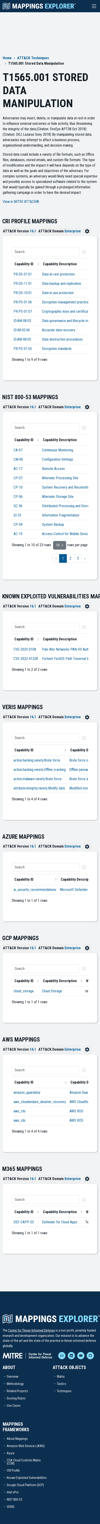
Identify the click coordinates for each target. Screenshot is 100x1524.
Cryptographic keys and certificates (67, 311)
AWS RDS (76, 1111)
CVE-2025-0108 (25, 649)
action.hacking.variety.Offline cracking (40, 769)
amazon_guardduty (27, 1092)
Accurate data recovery (58, 330)
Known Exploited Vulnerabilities (27, 1477)
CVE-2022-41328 (26, 658)
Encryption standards (57, 349)
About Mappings (17, 1438)
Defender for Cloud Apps (59, 1222)
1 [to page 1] (63, 558)
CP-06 (18, 496)
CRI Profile (13, 1470)
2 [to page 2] (70, 558)
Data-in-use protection (58, 293)
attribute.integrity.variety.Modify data (39, 788)
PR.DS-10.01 (23, 293)
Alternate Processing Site (60, 478)
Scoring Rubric (16, 1398)
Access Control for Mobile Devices (66, 534)
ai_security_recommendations (35, 889)
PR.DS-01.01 (23, 274)
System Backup (53, 524)
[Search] (45, 252)
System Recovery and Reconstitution (68, 487)
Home (7, 58)
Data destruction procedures (62, 339)
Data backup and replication (61, 283)
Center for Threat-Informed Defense (31, 1330)
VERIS (10, 1506)
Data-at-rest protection (58, 274)
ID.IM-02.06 (22, 330)
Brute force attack (82, 779)
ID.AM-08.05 (22, 339)
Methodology (15, 1383)
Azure (10, 1453)
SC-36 (18, 506)
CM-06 (18, 459)
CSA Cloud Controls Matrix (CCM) (24, 1462)
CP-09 (18, 524)
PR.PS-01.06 (23, 302)
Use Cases (14, 1405)
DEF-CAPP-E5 (24, 1222)
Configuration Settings (57, 459)
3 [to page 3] (78, 558)
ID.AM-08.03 (22, 321)
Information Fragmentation (60, 515)
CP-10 (18, 487)
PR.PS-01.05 (23, 349)
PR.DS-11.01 (23, 283)
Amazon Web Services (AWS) (26, 1446)
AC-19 (18, 534)
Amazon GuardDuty (83, 1092)
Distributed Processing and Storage (67, 506)
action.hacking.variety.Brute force (37, 760)
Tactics (61, 1383)
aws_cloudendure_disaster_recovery (40, 1102)
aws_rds (20, 1111)
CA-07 (18, 450)
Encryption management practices (66, 302)
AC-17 (18, 469)
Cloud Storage (52, 991)
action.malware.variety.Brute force (38, 779)
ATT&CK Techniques (33, 58)
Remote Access (53, 469)
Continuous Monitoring (57, 450)
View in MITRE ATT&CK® (21, 201)
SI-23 (17, 515)
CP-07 (18, 478)
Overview (12, 1376)
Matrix (61, 1376)
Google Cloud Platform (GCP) (25, 1485)
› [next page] (84, 558)
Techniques (64, 1391)
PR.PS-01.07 (23, 311)
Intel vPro (13, 1492)
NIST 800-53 (14, 1499)
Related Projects (17, 1391)
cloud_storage (24, 991)
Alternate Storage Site (58, 496)
